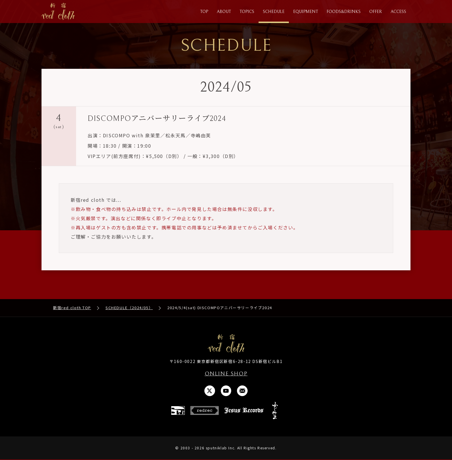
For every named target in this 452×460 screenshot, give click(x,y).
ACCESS (398, 11)
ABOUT (224, 11)
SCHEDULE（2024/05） (129, 308)
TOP (204, 11)
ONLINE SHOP (226, 374)
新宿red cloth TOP (72, 308)
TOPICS (247, 11)
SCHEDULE (274, 11)
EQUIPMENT (305, 11)
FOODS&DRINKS (344, 11)
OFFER (375, 11)
